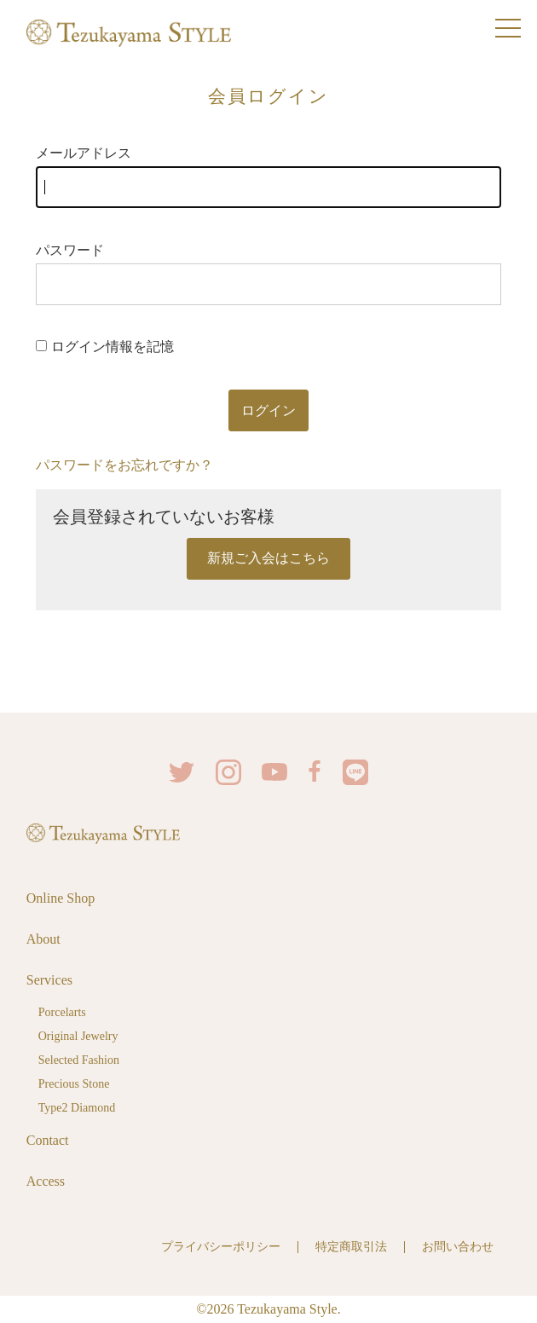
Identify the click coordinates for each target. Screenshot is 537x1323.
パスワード (268, 274)
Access (45, 1181)
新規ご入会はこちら (268, 558)
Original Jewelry (78, 1036)
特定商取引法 (351, 1246)
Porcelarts (62, 1012)
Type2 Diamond (76, 1107)
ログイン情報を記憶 (104, 346)
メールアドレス (268, 177)
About (43, 939)
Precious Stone (74, 1083)
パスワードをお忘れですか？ (124, 465)
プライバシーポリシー (220, 1246)
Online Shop (60, 898)
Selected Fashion (78, 1060)
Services (49, 980)
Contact (47, 1140)
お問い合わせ (458, 1246)
